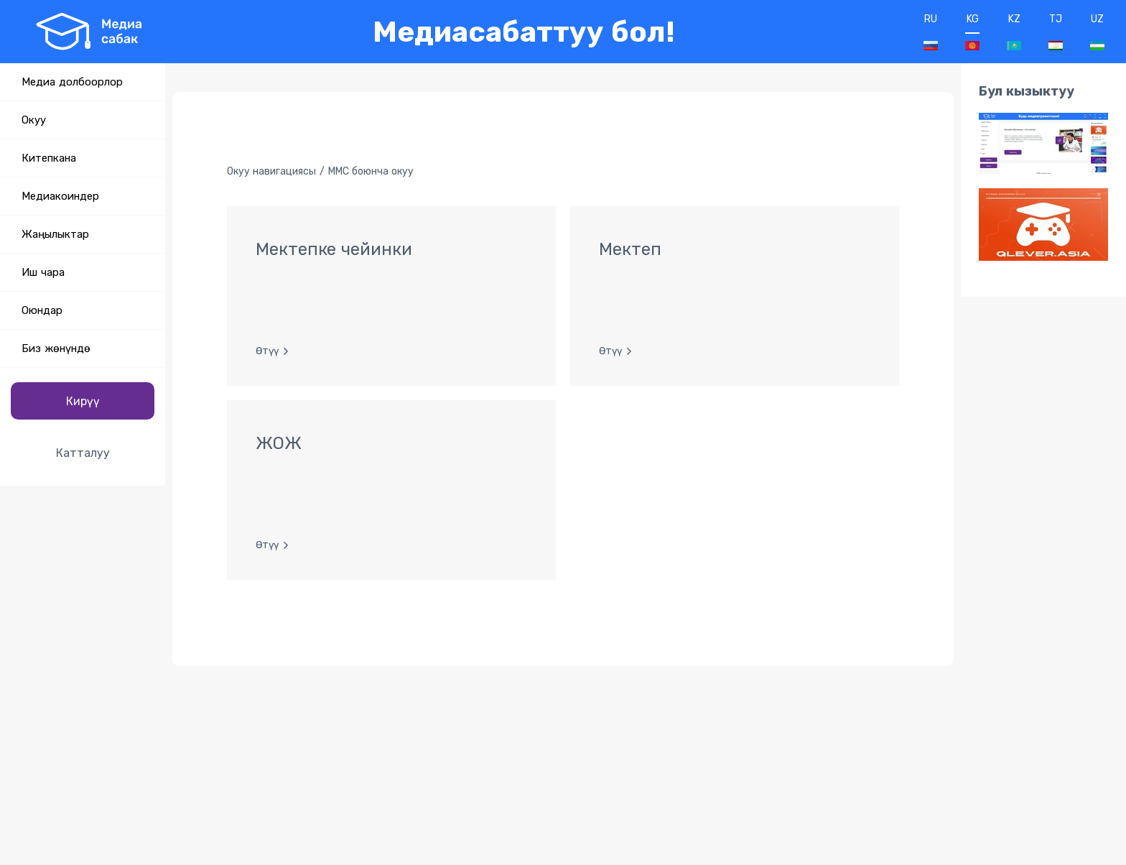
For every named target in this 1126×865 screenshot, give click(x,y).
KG (972, 31)
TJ (1055, 31)
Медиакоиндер (60, 196)
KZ (1014, 31)
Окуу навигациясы (271, 171)
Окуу (34, 120)
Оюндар (42, 310)
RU (930, 31)
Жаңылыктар (55, 234)
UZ (1097, 31)
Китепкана (49, 158)
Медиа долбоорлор (72, 81)
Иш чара (43, 272)
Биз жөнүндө (56, 348)
